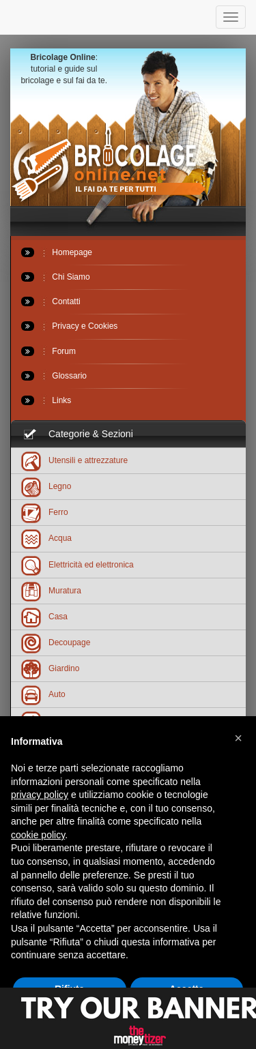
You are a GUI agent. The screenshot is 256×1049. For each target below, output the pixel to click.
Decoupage (55, 642)
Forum (48, 351)
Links (46, 400)
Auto (43, 694)
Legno (46, 486)
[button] (238, 738)
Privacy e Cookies (69, 326)
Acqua (46, 538)
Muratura (51, 590)
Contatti (51, 301)
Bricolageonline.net (109, 166)
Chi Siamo (55, 277)
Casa (44, 616)
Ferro (44, 512)
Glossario (54, 376)
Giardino (50, 668)
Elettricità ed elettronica (77, 564)
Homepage (56, 252)
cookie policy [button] (38, 834)
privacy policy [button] (39, 794)
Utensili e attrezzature (74, 460)
